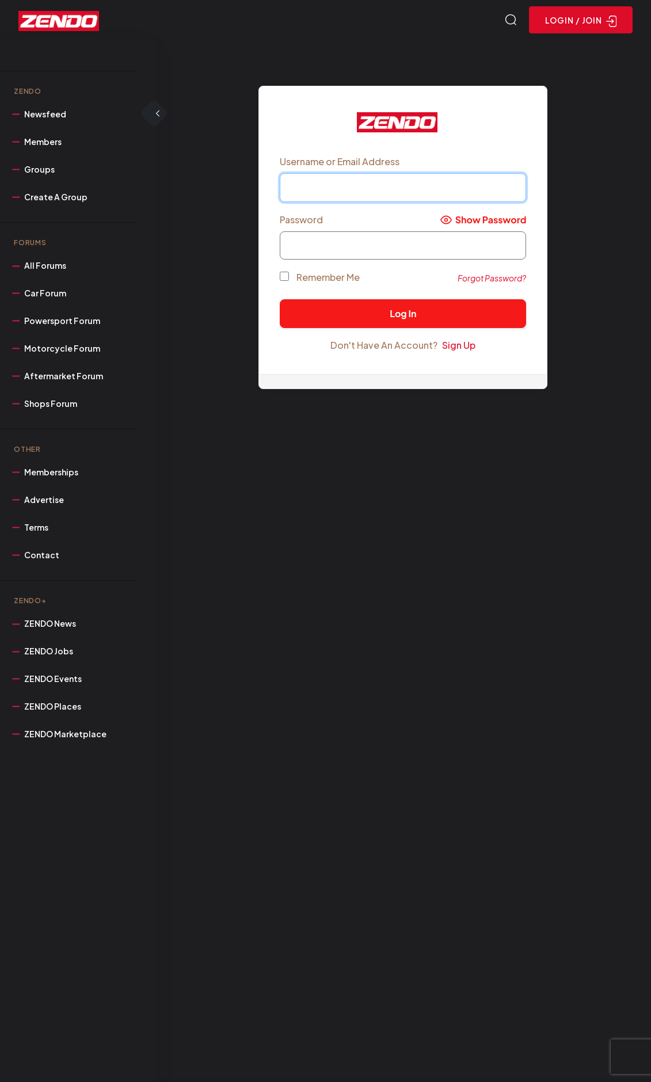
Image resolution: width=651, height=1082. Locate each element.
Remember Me (320, 279)
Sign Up (458, 347)
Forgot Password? (492, 279)
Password (301, 221)
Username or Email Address (339, 163)
